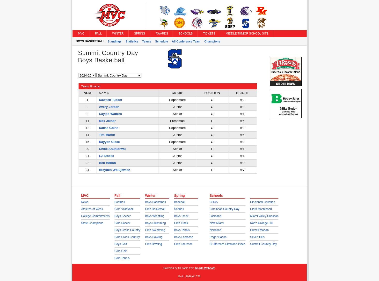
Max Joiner (107, 121)
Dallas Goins (108, 128)
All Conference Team (186, 41)
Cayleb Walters (110, 114)
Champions (212, 41)
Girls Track (181, 223)
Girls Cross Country (127, 237)
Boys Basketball (155, 202)
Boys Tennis (182, 230)
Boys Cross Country (127, 230)
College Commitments (95, 216)
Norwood (215, 230)
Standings (115, 41)
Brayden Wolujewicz (114, 170)
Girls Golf (121, 251)
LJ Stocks (106, 156)
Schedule (161, 41)
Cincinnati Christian (262, 202)
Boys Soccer (123, 216)
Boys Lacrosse (183, 237)
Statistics (131, 41)
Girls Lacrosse (183, 244)
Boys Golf (121, 244)
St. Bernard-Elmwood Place (227, 244)
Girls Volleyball (124, 209)
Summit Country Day (263, 244)
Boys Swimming (155, 223)
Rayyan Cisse (109, 142)
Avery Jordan (109, 107)
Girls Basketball (155, 209)
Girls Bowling (153, 244)
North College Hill (261, 223)
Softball (179, 209)
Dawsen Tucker (110, 100)
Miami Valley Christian (264, 216)
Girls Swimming (155, 230)
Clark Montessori (261, 209)
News (84, 202)
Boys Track (181, 216)
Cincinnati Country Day (224, 209)
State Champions (92, 223)
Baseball (179, 202)
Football (120, 202)
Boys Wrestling (154, 216)
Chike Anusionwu (112, 149)
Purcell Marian (259, 230)
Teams (146, 41)
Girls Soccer (122, 223)
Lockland (215, 216)
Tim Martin (107, 135)
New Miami (217, 223)
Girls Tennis (122, 258)
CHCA (214, 202)
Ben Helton (107, 163)
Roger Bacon (218, 237)
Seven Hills (257, 237)
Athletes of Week (92, 209)
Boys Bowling (153, 237)
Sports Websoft (205, 268)
